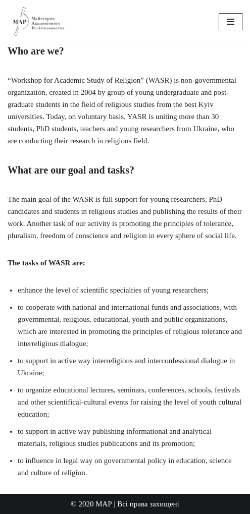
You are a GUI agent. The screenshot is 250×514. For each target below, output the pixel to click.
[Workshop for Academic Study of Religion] (38, 21)
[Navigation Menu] (230, 21)
